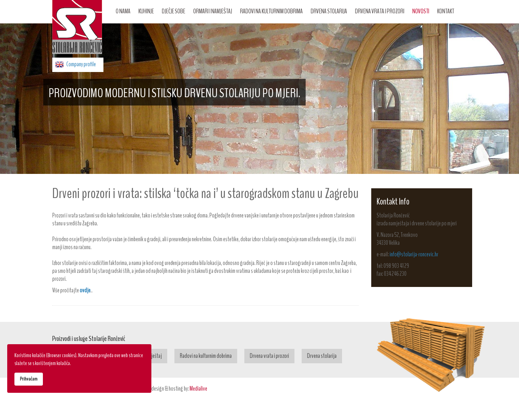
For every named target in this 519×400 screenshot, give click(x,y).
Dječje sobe (173, 11)
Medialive (198, 389)
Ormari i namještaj (212, 11)
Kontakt (445, 11)
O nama (123, 11)
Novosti (420, 11)
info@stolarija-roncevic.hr (414, 254)
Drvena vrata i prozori (379, 11)
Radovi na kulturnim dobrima (271, 11)
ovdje (85, 290)
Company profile (81, 64)
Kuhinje (146, 11)
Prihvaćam (28, 379)
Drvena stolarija (329, 11)
